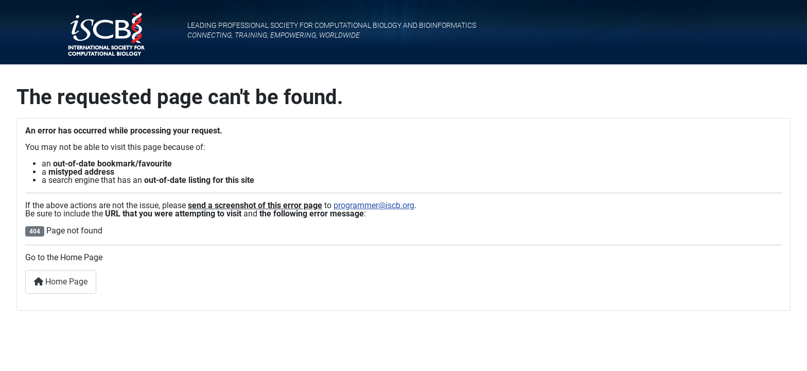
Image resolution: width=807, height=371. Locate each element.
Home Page (60, 281)
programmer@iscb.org (374, 205)
